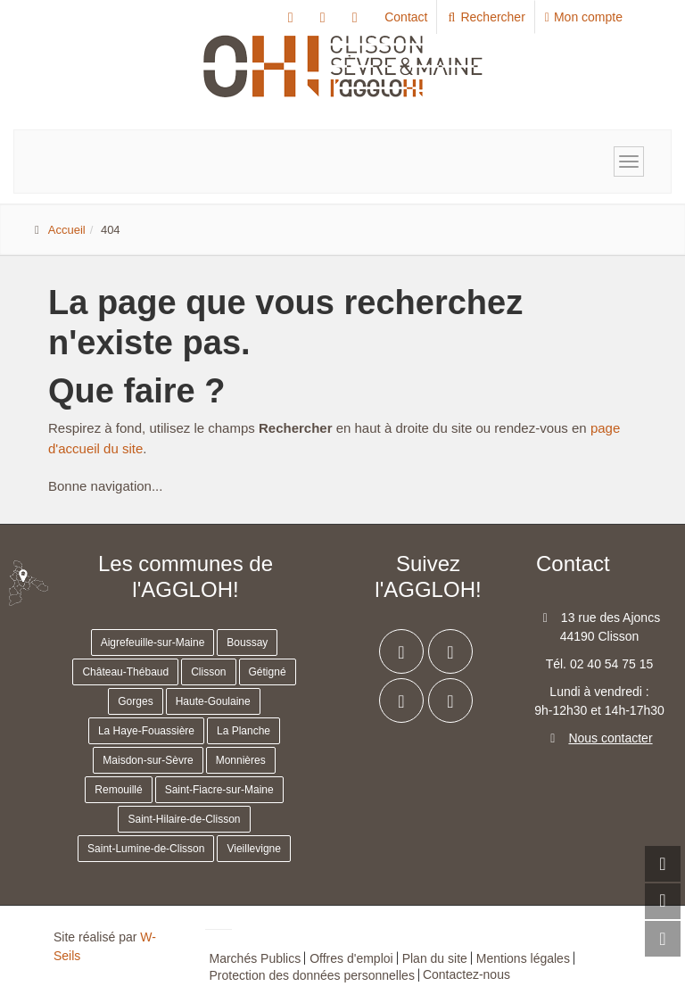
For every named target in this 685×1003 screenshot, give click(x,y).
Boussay (247, 642)
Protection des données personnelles (312, 975)
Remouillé (118, 789)
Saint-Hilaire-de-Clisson (184, 819)
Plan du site (434, 958)
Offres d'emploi (350, 958)
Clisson (208, 672)
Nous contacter (610, 738)
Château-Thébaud (125, 672)
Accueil (67, 229)
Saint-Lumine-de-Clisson (145, 848)
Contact (405, 17)
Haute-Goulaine (213, 701)
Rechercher (485, 17)
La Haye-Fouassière (146, 731)
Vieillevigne (254, 848)
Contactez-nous (466, 974)
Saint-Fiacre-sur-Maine (219, 789)
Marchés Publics (255, 958)
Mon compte (584, 17)
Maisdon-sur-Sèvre (148, 760)
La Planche (243, 731)
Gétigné (267, 672)
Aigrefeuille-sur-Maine (153, 642)
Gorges (135, 701)
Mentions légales (523, 958)
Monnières (241, 760)
